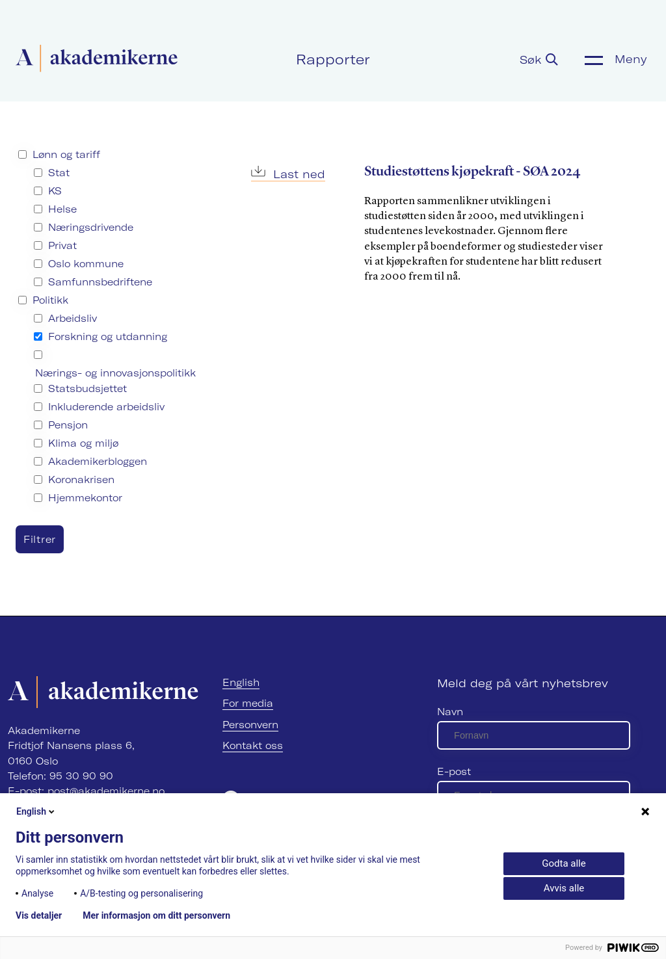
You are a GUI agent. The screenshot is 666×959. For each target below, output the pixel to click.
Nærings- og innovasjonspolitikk (115, 373)
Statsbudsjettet (87, 388)
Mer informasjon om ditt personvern (156, 915)
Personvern (250, 724)
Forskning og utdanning (107, 336)
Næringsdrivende (90, 227)
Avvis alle (564, 888)
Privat (62, 245)
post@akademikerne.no (106, 791)
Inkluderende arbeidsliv (106, 407)
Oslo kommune (86, 263)
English (241, 682)
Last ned (288, 174)
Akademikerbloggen (97, 461)
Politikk (50, 300)
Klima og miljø (83, 443)
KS (55, 191)
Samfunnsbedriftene (100, 282)
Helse (62, 209)
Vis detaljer (39, 915)
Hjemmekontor (85, 498)
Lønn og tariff (66, 154)
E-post (454, 771)
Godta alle (563, 863)
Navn (450, 711)
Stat (59, 172)
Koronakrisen (81, 479)
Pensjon (68, 425)
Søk (539, 59)
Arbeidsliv (72, 318)
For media (247, 703)
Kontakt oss (252, 745)
